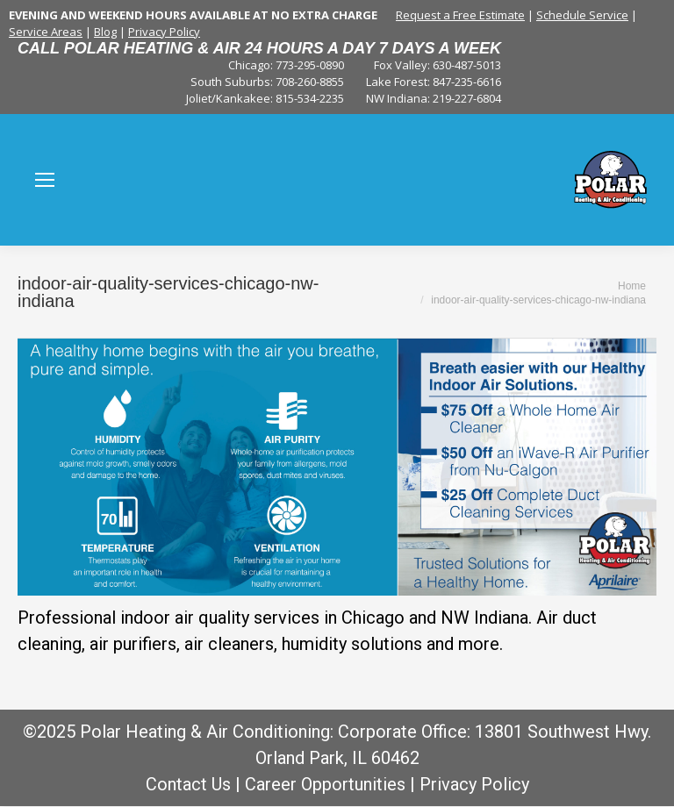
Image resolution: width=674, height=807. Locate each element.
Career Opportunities (325, 784)
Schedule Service (582, 15)
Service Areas (45, 31)
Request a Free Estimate (460, 15)
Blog (105, 31)
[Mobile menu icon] (44, 179)
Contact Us (188, 784)
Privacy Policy (164, 31)
